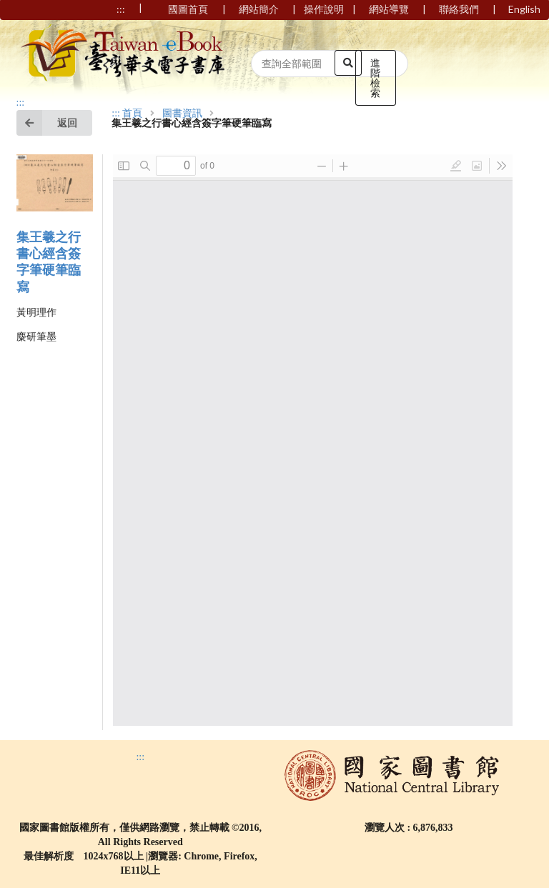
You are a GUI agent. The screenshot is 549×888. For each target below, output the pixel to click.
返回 (46, 123)
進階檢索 (375, 77)
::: (20, 102)
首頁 (132, 114)
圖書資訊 (182, 114)
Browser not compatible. (313, 440)
